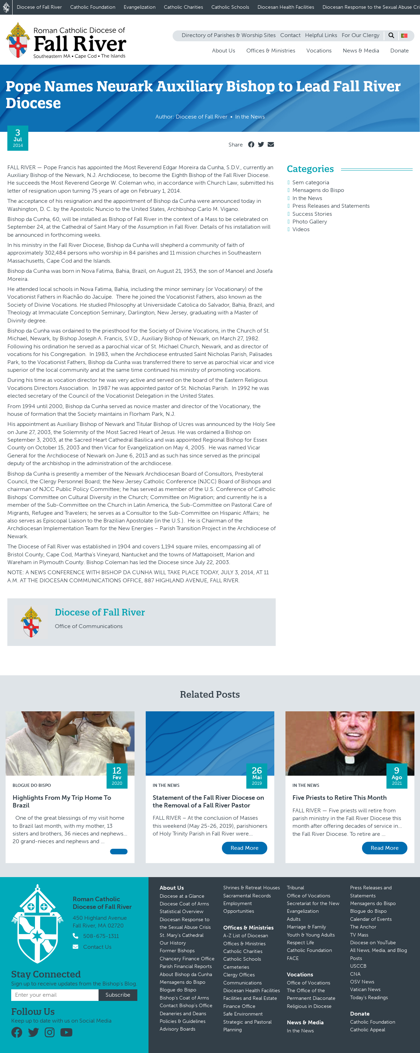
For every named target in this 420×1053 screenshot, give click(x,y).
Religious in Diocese (309, 1006)
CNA (355, 974)
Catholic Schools (230, 7)
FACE (293, 958)
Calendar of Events (371, 919)
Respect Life (300, 943)
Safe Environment (243, 1014)
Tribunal (295, 888)
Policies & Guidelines (182, 1021)
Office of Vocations (308, 896)
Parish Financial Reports (186, 966)
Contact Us (97, 947)
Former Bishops (177, 951)
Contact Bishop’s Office (186, 1006)
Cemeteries (236, 967)
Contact (290, 35)
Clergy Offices (239, 975)
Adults (293, 919)
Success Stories (312, 214)
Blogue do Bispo (32, 785)
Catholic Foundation (92, 7)
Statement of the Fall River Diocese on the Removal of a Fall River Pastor (208, 801)
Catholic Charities (183, 7)
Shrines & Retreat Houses (251, 888)
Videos (301, 229)
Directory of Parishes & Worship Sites (229, 35)
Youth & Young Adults (311, 935)
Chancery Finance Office (187, 959)
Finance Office (239, 1006)
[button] (404, 35)
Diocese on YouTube (373, 943)
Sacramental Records (247, 896)
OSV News (362, 982)
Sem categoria (310, 182)
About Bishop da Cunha (186, 974)
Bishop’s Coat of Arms (184, 998)
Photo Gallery (309, 221)
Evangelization (139, 7)
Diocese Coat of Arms (184, 904)
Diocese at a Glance (182, 896)
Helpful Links (321, 35)
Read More (245, 848)
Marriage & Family (306, 927)
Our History (173, 943)
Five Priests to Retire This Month (339, 798)
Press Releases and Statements (331, 205)
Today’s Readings (369, 998)
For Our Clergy (360, 35)
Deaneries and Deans (183, 1014)
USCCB (358, 966)
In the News (307, 198)
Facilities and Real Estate (250, 998)
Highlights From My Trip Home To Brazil (62, 801)
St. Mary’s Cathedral (181, 935)
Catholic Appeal (367, 1030)
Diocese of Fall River (39, 7)
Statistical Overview (181, 912)
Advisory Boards (177, 1029)
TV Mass (359, 935)
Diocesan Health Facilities (286, 7)
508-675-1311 (101, 936)
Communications (242, 983)
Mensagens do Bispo (318, 190)
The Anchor (363, 927)
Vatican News (365, 989)
